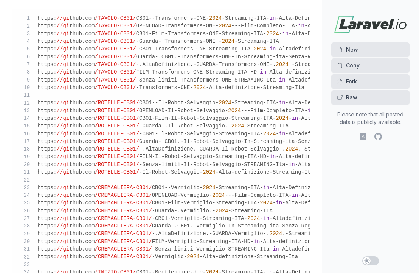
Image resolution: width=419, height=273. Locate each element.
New (347, 49)
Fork (347, 81)
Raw (347, 97)
